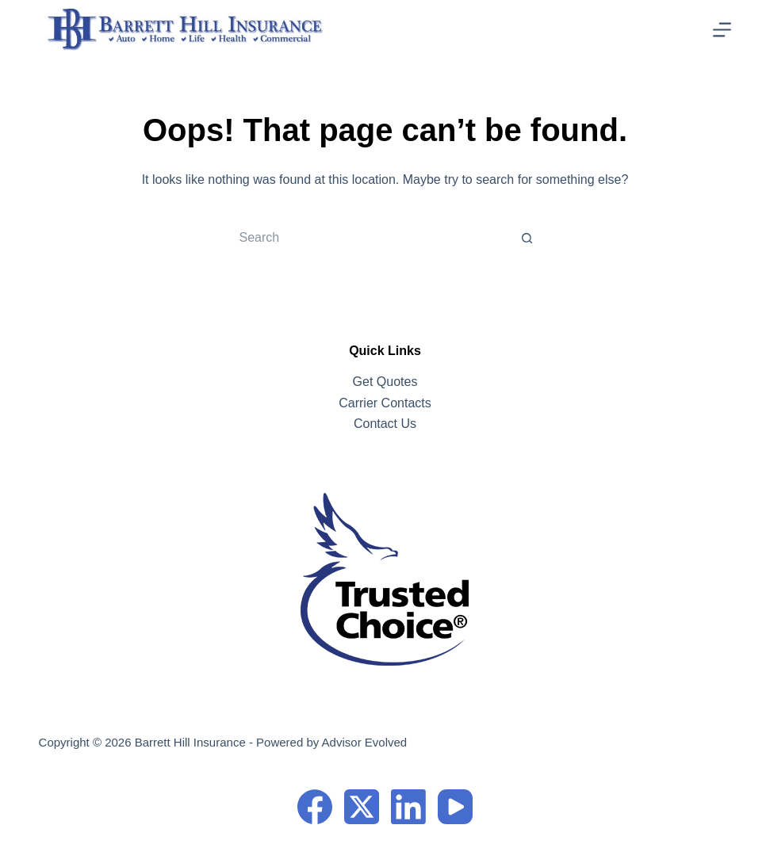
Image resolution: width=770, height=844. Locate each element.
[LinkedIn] (408, 806)
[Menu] (722, 30)
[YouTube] (455, 806)
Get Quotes (385, 381)
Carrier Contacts (385, 403)
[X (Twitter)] (361, 806)
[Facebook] (314, 806)
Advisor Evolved (365, 742)
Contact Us (385, 423)
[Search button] (527, 238)
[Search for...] (368, 238)
